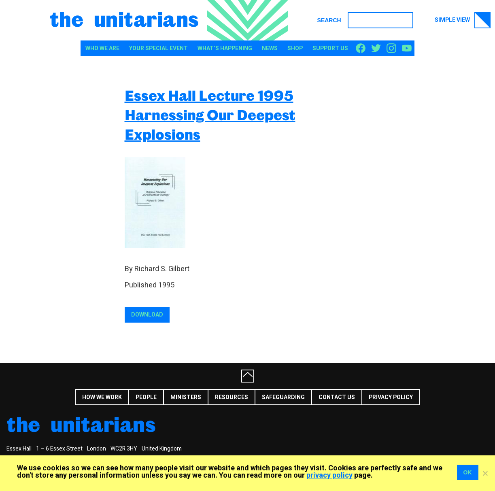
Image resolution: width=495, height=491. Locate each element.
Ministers (185, 397)
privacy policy (329, 475)
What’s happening (225, 48)
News (270, 48)
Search (329, 20)
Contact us (337, 397)
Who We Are (102, 48)
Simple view (463, 20)
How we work (102, 397)
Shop (295, 48)
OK (467, 472)
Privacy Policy (391, 397)
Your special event (158, 48)
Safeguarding (283, 397)
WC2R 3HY (123, 448)
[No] (485, 473)
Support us (330, 48)
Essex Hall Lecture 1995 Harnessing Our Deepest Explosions (210, 114)
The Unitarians (124, 18)
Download (147, 314)
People (146, 397)
